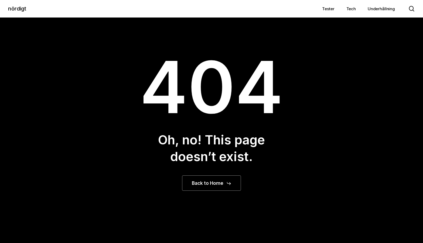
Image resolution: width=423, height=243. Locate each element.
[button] (211, 183)
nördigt (17, 8)
